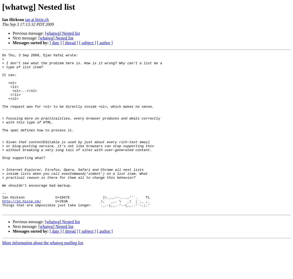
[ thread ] (70, 43)
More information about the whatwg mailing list (42, 274)
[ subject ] (87, 43)
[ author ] (105, 43)
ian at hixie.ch (37, 19)
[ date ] (56, 43)
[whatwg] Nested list (62, 33)
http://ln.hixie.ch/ (21, 231)
